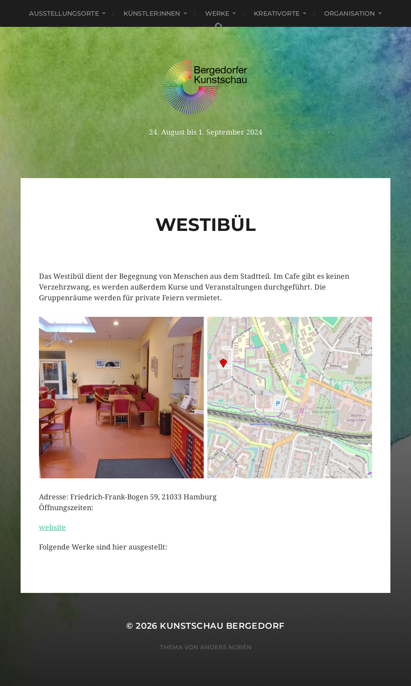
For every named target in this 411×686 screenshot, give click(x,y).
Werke (217, 13)
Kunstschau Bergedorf (222, 626)
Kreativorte (277, 13)
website (52, 527)
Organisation (349, 13)
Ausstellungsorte (63, 13)
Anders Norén (226, 647)
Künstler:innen (152, 13)
